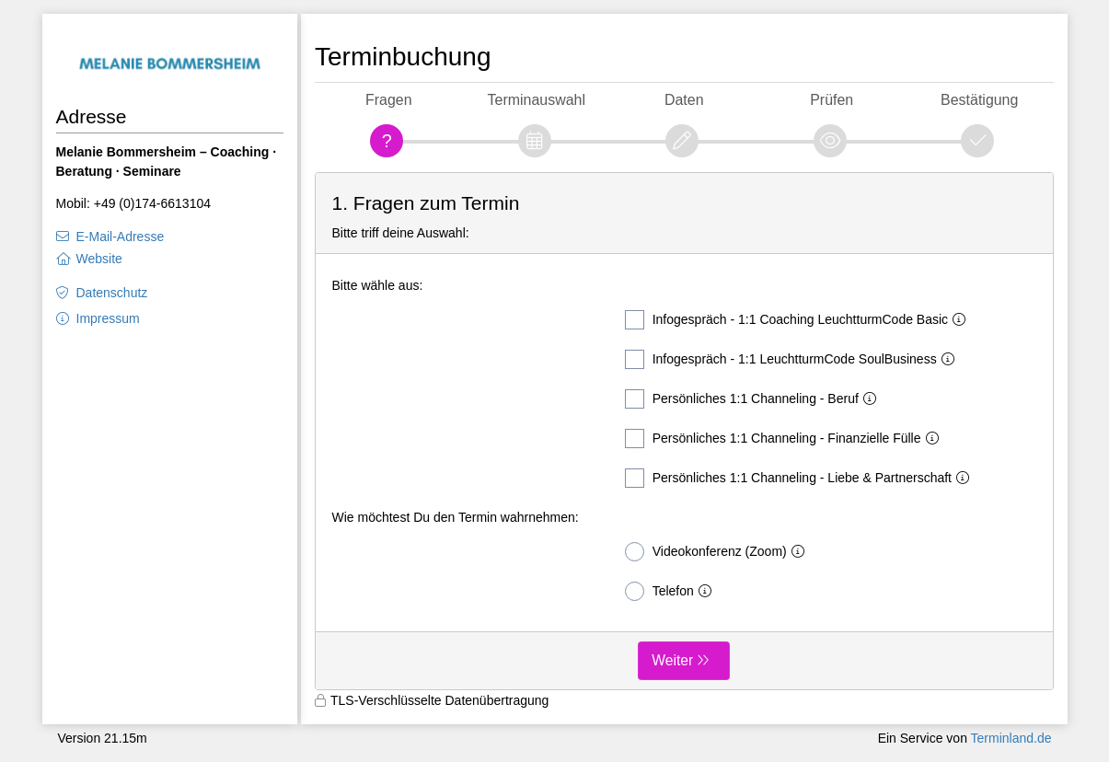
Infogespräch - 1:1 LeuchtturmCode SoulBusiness (793, 359)
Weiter (672, 660)
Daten (684, 100)
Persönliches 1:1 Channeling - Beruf (754, 399)
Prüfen (831, 100)
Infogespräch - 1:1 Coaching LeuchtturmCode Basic (799, 319)
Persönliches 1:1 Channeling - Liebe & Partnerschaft (800, 478)
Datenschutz (112, 292)
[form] (684, 431)
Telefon (672, 591)
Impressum (108, 318)
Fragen (388, 100)
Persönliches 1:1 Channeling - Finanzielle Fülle (785, 438)
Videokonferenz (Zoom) (718, 551)
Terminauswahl (536, 100)
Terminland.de (1011, 738)
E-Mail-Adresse (120, 236)
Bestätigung (979, 100)
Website (99, 258)
